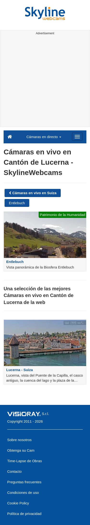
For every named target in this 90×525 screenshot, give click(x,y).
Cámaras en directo (43, 137)
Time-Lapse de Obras (24, 461)
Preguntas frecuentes (24, 482)
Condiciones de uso (23, 492)
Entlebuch (17, 203)
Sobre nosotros (19, 440)
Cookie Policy (18, 503)
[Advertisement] (45, 82)
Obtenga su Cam (20, 450)
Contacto (14, 471)
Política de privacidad (24, 514)
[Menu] (77, 137)
